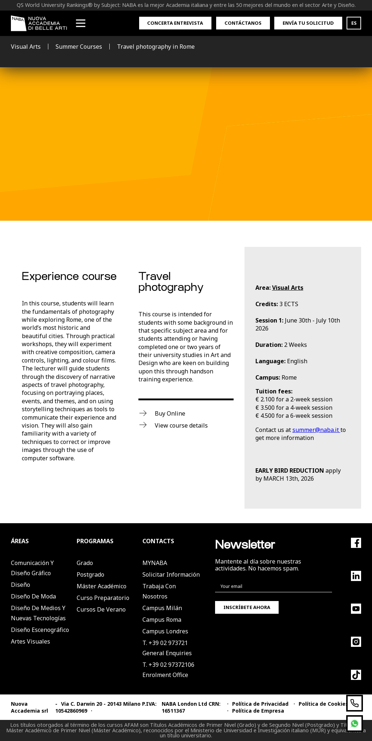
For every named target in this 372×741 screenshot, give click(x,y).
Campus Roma (161, 620)
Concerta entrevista (175, 23)
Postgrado (90, 574)
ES (354, 23)
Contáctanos (243, 23)
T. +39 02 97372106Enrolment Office (168, 670)
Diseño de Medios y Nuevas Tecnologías (38, 613)
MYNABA (154, 563)
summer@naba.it (316, 430)
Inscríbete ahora (246, 607)
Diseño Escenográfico (40, 630)
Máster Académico (101, 586)
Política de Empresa (258, 710)
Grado (85, 563)
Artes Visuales (30, 641)
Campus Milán (162, 608)
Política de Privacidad (260, 703)
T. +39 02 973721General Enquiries (167, 648)
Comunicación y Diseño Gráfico (32, 568)
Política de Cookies (323, 703)
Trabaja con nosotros (159, 591)
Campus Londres (165, 631)
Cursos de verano (101, 609)
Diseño (20, 585)
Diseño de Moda (33, 596)
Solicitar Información (171, 574)
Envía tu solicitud (308, 23)
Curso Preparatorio (103, 598)
